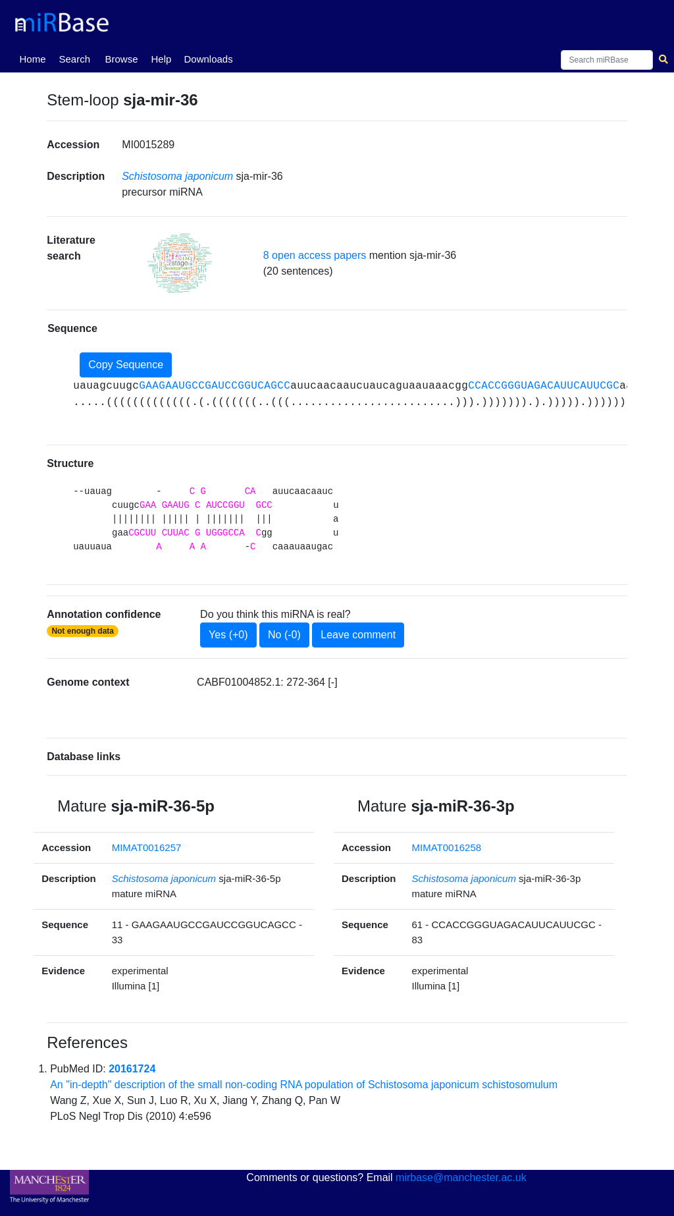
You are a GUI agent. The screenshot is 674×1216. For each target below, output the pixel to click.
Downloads (208, 59)
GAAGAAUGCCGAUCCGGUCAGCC (214, 386)
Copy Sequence (125, 364)
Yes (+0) (228, 634)
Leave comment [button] (358, 634)
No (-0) (284, 634)
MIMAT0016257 (147, 847)
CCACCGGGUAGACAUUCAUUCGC (543, 386)
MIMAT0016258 (447, 847)
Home (34, 58)
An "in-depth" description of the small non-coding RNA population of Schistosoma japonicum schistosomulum (303, 1084)
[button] (180, 263)
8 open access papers (315, 255)
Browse (121, 59)
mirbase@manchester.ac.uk (461, 1177)
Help (161, 59)
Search (74, 59)
